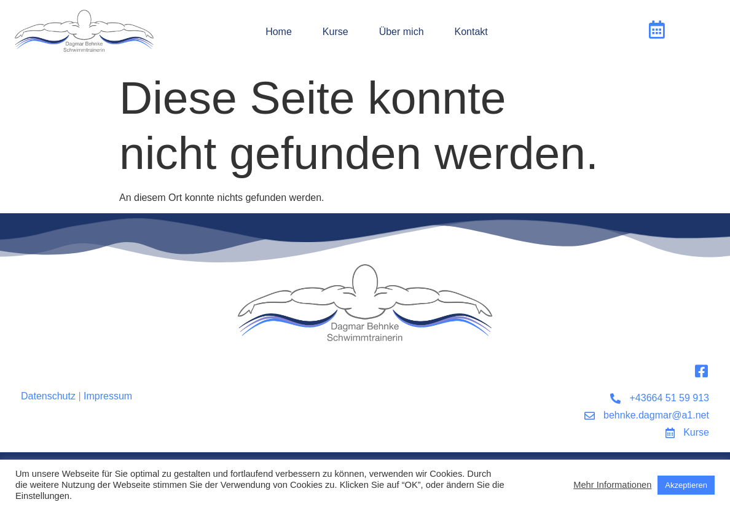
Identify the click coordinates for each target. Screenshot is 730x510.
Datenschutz (48, 396)
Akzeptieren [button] (686, 485)
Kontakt (471, 31)
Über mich (401, 31)
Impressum (108, 396)
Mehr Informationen (612, 485)
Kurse (335, 31)
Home (278, 31)
